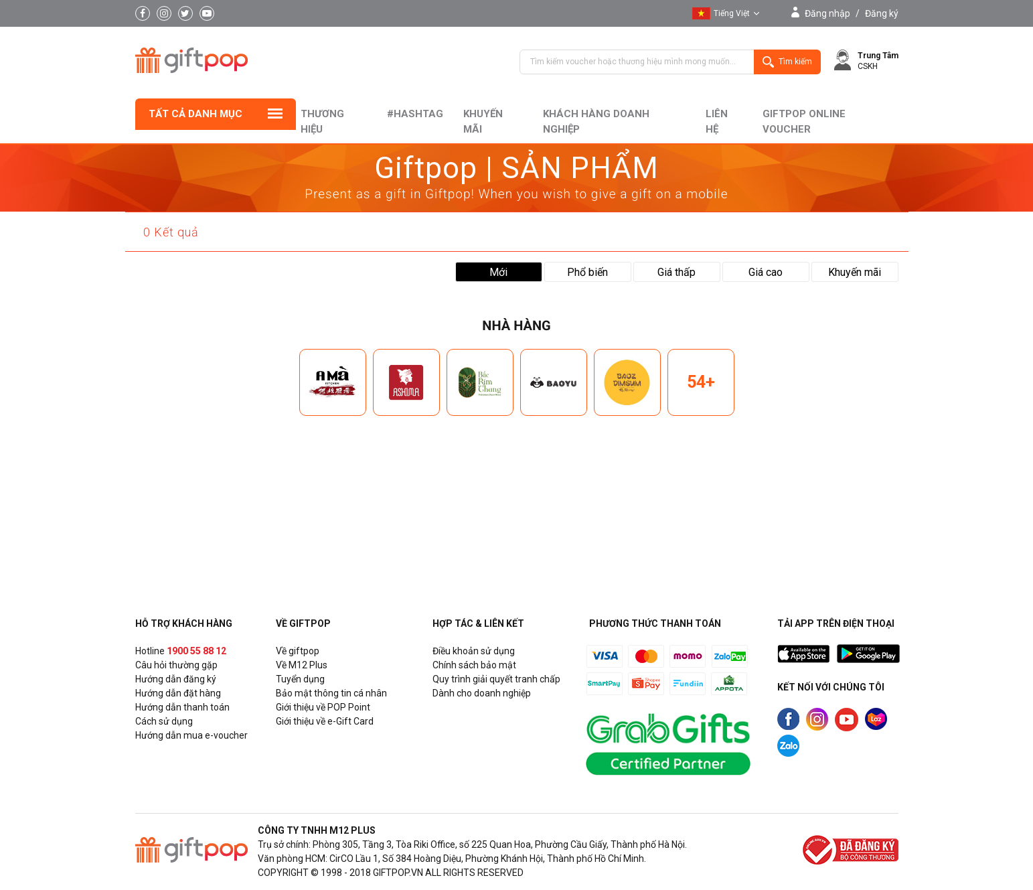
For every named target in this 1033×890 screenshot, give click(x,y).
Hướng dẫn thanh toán (182, 707)
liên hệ (717, 121)
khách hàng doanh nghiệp (596, 121)
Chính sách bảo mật (474, 665)
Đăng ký (881, 13)
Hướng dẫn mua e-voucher (191, 735)
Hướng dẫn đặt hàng (178, 693)
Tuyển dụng (300, 679)
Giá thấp (676, 272)
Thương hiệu (322, 121)
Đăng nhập (827, 13)
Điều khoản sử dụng (473, 651)
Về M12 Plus (301, 665)
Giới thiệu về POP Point (323, 707)
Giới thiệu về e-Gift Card (325, 721)
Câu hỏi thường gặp (176, 665)
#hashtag (415, 114)
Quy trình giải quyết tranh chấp (496, 679)
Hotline (180, 651)
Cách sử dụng (164, 721)
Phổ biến (587, 272)
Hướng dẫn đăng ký (175, 679)
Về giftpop (297, 651)
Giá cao (765, 272)
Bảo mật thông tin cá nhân (331, 693)
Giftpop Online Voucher (804, 121)
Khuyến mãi (483, 121)
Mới (498, 272)
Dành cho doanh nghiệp (481, 693)
